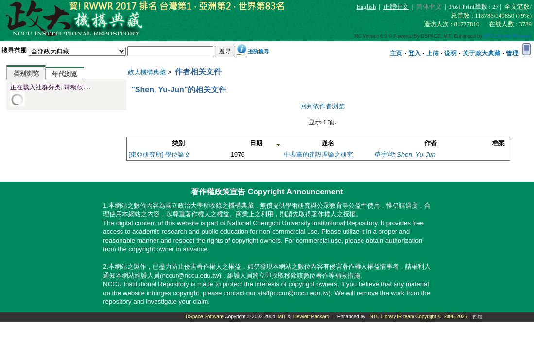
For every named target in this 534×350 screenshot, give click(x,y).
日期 (256, 143)
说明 (450, 53)
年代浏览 (64, 74)
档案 (498, 143)
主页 (396, 53)
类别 (178, 143)
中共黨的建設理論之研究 (318, 154)
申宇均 (383, 154)
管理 (512, 53)
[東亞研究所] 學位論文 (159, 154)
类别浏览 (26, 73)
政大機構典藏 (147, 72)
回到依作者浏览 (322, 106)
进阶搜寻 (258, 51)
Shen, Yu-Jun (416, 154)
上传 (432, 53)
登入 (414, 53)
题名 (328, 143)
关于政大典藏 (481, 53)
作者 (430, 143)
